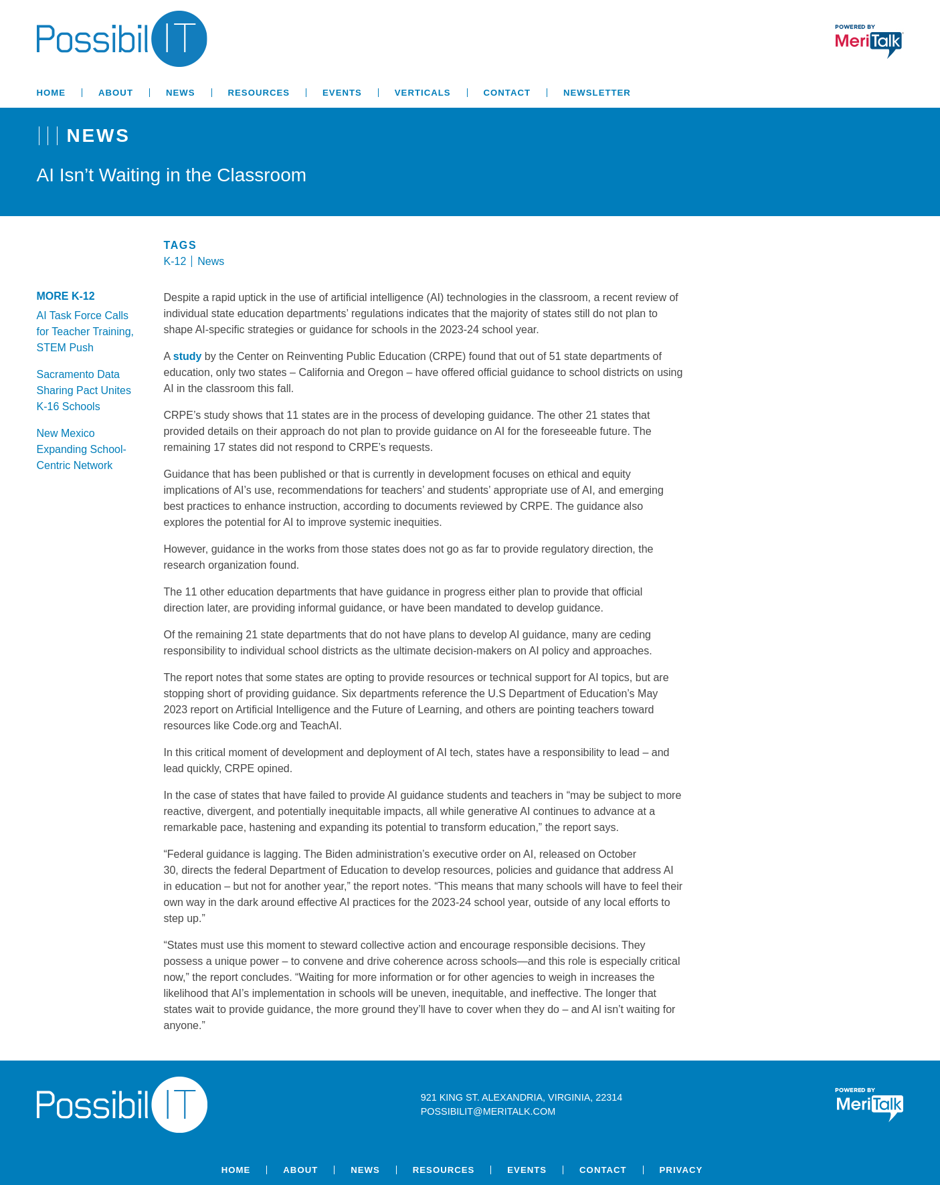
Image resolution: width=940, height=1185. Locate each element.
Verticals (423, 93)
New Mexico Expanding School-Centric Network (81, 449)
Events (342, 93)
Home (51, 93)
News (180, 93)
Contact (507, 93)
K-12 (175, 261)
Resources (259, 93)
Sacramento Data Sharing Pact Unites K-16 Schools (84, 390)
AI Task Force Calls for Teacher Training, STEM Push (85, 331)
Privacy (681, 1170)
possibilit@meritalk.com (488, 1111)
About (115, 93)
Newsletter (597, 93)
